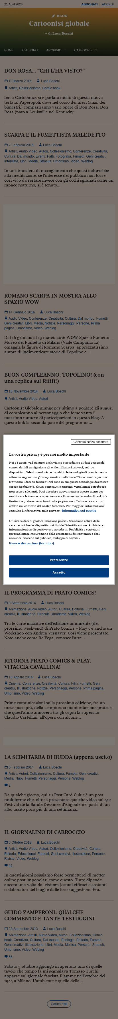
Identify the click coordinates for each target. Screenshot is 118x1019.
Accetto (59, 572)
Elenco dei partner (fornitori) (31, 543)
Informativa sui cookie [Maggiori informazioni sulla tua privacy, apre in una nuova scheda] (79, 510)
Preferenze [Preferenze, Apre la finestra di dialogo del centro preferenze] (59, 559)
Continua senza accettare (91, 441)
